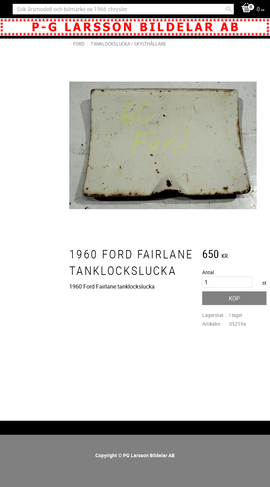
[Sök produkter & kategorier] (123, 9)
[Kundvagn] (251, 9)
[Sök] (229, 9)
